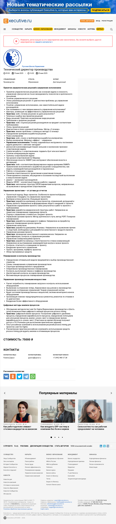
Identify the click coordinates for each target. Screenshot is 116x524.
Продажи (71, 470)
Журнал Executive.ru (10, 467)
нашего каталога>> (44, 42)
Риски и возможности (96, 464)
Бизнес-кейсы (51, 473)
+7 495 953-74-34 (101, 500)
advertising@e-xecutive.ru (55, 504)
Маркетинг (71, 467)
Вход (98, 21)
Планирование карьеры (32, 470)
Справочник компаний (32, 476)
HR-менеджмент (30, 458)
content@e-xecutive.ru (55, 505)
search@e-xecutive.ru (61, 500)
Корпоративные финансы (97, 458)
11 (63, 424)
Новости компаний (9, 482)
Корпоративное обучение (54, 458)
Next (111, 393)
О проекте (8, 446)
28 (99, 424)
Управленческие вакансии (34, 473)
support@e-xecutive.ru (56, 507)
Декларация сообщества (41, 446)
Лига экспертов (8, 461)
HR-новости (7, 494)
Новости (82, 29)
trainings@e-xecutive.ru (64, 502)
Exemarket (71, 476)
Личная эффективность (33, 467)
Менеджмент (60, 29)
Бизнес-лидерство (74, 458)
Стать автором (87, 21)
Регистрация (107, 21)
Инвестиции (93, 467)
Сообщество (17, 29)
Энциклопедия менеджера (77, 479)
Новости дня (7, 479)
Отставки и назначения (11, 485)
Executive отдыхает (9, 470)
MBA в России (51, 461)
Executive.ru (15, 504)
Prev (4, 393)
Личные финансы (95, 461)
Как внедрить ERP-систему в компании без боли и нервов (55, 427)
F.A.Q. (16, 446)
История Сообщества (10, 464)
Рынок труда (83, 424)
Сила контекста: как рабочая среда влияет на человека (92, 427)
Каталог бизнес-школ (53, 484)
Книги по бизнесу (52, 476)
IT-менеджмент (47, 424)
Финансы (72, 29)
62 (25, 424)
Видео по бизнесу (52, 482)
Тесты (48, 479)
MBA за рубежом (52, 464)
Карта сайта (45, 509)
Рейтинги (49, 467)
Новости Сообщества (10, 491)
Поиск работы (9, 424)
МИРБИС (100, 29)
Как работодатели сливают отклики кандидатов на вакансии (20, 427)
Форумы (91, 29)
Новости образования (10, 488)
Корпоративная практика (76, 461)
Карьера (28, 29)
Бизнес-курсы (50, 470)
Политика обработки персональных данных (17, 509)
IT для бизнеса (73, 473)
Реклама (24, 446)
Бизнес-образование (43, 29)
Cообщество (8, 454)
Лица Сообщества (9, 458)
